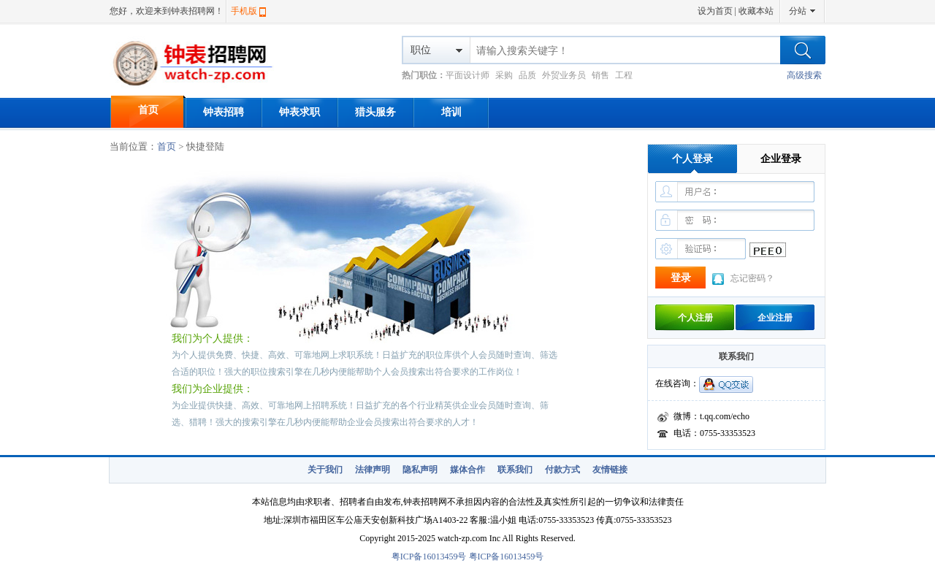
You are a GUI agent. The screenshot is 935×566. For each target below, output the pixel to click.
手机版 (244, 11)
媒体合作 (467, 469)
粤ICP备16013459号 (429, 556)
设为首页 (715, 11)
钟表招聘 (223, 112)
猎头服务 (375, 112)
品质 (527, 75)
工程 (624, 75)
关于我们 (325, 469)
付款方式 (562, 469)
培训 (451, 112)
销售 (600, 75)
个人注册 (695, 318)
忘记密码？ (752, 278)
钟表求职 (299, 112)
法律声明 (372, 469)
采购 (504, 75)
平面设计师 (467, 75)
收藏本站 (756, 11)
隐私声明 (420, 469)
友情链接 (609, 469)
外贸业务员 (564, 75)
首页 (148, 109)
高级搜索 (804, 75)
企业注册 (775, 318)
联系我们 (515, 469)
